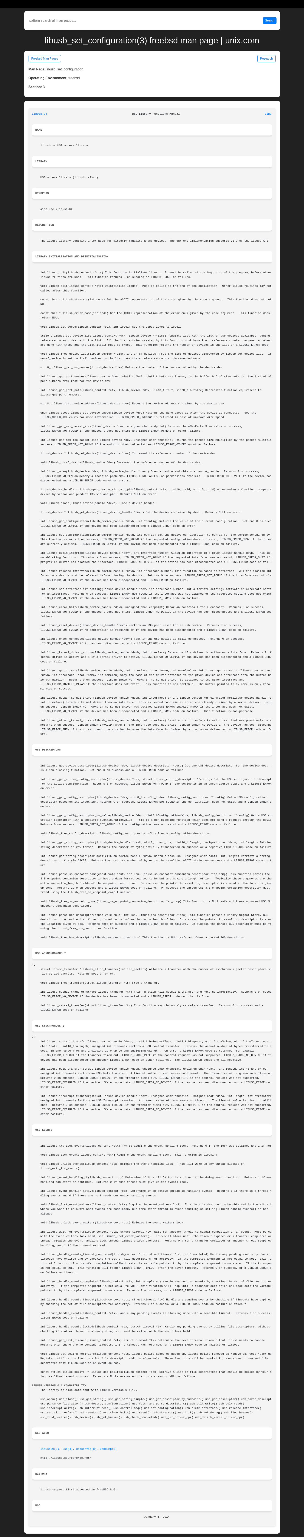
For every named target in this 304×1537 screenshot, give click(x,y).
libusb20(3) (49, 1449)
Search (269, 20)
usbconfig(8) (86, 1449)
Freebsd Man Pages (44, 58)
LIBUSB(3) (39, 114)
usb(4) (67, 1449)
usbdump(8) (108, 1449)
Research (266, 58)
